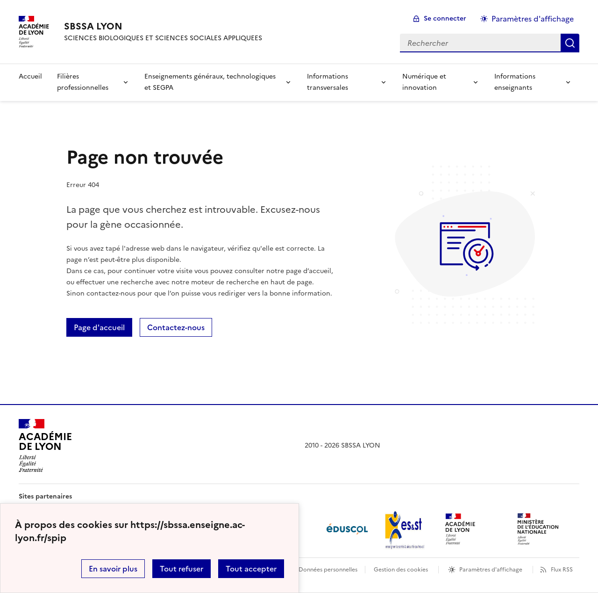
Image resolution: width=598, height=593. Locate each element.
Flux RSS (562, 569)
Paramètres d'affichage (490, 569)
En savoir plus (113, 568)
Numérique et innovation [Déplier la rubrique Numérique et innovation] (424, 82)
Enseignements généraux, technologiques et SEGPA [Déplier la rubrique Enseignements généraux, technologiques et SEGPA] (210, 82)
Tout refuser (181, 568)
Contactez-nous (176, 327)
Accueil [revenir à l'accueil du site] (30, 76)
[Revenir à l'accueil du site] (45, 445)
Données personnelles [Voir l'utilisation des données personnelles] (328, 569)
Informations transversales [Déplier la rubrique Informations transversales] (327, 82)
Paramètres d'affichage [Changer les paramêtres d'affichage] (532, 18)
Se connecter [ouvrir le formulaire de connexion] (445, 18)
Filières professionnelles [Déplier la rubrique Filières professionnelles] (82, 82)
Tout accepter (251, 568)
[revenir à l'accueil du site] (163, 26)
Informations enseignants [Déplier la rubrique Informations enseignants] (514, 82)
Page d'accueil (99, 327)
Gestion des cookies (401, 569)
